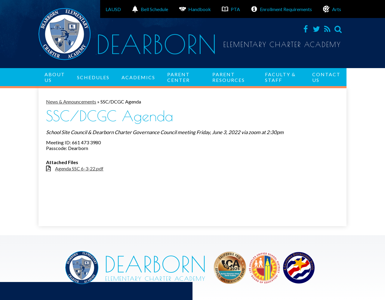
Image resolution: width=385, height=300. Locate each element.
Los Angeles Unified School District (230, 268)
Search (338, 29)
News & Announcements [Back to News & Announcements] (71, 101)
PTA (231, 9)
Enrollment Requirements (281, 9)
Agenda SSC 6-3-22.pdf (79, 168)
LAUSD (113, 9)
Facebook (306, 29)
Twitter (316, 29)
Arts (332, 9)
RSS (327, 29)
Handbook (195, 9)
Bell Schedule (150, 9)
